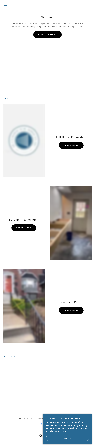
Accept (67, 438)
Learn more (71, 145)
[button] (9, 5)
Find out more (47, 35)
